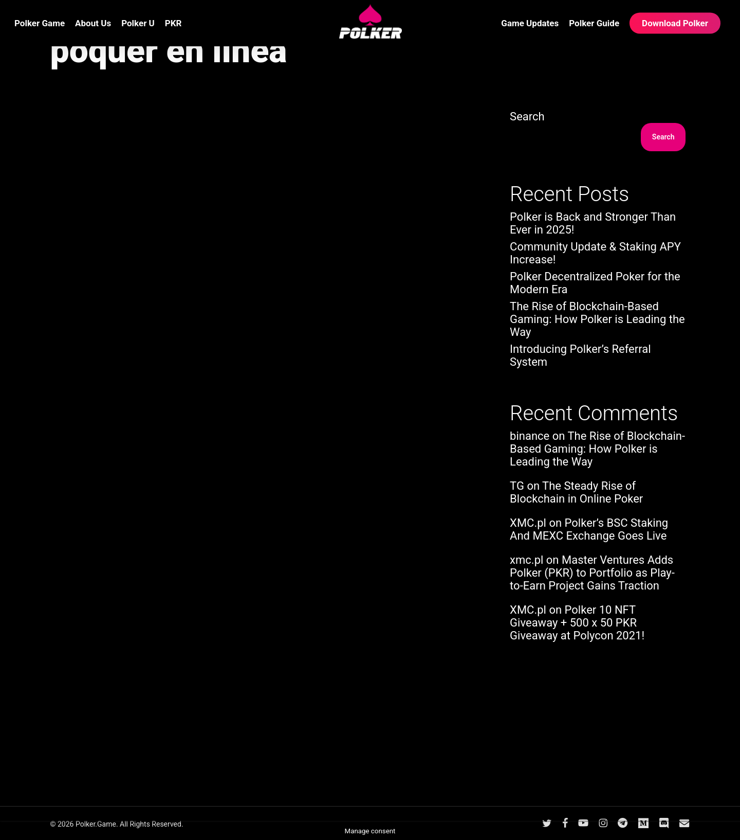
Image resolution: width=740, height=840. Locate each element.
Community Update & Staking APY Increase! (595, 253)
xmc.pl (526, 559)
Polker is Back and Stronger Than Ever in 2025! (593, 223)
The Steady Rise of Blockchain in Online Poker (576, 492)
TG (517, 485)
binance (529, 436)
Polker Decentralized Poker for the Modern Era (595, 283)
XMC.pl (528, 522)
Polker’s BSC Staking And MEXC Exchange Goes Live (589, 529)
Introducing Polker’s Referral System (580, 355)
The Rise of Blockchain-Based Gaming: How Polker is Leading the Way (597, 319)
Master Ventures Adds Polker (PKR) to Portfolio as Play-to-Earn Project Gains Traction (592, 572)
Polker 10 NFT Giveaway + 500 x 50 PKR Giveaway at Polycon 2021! (577, 622)
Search (527, 116)
